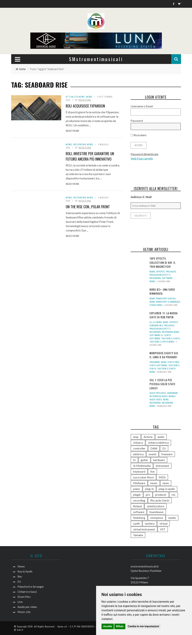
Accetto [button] (107, 626)
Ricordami (138, 135)
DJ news (157, 322)
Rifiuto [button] (120, 626)
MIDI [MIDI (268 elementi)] (162, 477)
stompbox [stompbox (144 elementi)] (156, 517)
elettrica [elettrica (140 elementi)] (138, 454)
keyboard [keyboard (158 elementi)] (139, 471)
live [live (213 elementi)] (152, 471)
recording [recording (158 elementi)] (139, 500)
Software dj (156, 335)
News (89, 96)
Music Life (24, 612)
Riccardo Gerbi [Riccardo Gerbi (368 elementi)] (159, 500)
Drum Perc (24, 596)
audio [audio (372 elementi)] (161, 436)
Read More (72, 130)
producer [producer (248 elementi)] (161, 494)
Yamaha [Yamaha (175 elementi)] (138, 535)
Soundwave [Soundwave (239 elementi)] (156, 512)
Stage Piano (156, 305)
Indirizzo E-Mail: (141, 197)
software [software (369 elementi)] (138, 512)
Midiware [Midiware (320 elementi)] (139, 483)
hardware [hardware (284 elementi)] (159, 460)
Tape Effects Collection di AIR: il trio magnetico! (163, 262)
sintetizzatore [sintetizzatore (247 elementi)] (155, 506)
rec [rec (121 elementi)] (174, 494)
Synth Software (158, 365)
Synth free (173, 362)
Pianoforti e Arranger (168, 301)
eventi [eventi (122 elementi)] (152, 454)
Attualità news (75, 96)
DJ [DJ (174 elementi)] (164, 448)
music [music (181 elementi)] (154, 483)
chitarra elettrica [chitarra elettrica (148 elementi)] (158, 442)
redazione (85, 100)
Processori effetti (160, 275)
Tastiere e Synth (170, 338)
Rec (20, 576)
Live (20, 601)
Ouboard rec (156, 325)
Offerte (160, 271)
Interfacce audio (159, 396)
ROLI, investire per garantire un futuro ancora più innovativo (90, 156)
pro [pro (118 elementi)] (148, 494)
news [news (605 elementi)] (166, 483)
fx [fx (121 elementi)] (134, 460)
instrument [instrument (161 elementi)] (162, 465)
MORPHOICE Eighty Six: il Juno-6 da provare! (164, 355)
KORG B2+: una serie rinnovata (162, 291)
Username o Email (142, 106)
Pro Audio (171, 271)
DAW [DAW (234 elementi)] (153, 448)
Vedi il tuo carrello (142, 158)
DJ (151, 322)
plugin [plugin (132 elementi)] (137, 494)
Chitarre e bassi (27, 591)
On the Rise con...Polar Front (88, 206)
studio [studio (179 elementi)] (172, 517)
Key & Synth (25, 571)
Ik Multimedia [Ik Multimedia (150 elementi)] (142, 465)
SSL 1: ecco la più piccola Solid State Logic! (162, 384)
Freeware (155, 362)
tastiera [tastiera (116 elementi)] (149, 523)
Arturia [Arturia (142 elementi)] (148, 436)
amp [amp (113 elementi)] (136, 436)
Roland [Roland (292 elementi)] (137, 506)
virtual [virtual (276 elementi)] (163, 523)
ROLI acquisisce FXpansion (85, 106)
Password (137, 120)
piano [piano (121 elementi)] (136, 488)
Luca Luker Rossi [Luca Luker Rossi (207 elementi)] (143, 477)
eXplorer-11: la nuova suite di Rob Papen (164, 315)
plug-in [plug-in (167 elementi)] (149, 488)
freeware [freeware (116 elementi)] (166, 454)
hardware (172, 393)
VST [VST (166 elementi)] (162, 529)
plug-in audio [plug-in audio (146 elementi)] (167, 488)
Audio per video (158, 393)
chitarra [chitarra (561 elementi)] (138, 442)
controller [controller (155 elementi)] (139, 448)
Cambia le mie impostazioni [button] (143, 626)
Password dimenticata (144, 154)
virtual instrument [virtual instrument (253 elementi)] (144, 529)
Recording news (83, 144)
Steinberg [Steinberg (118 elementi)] (139, 517)
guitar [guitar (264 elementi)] (144, 460)
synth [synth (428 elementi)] (136, 523)
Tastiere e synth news (162, 341)
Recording (155, 278)
